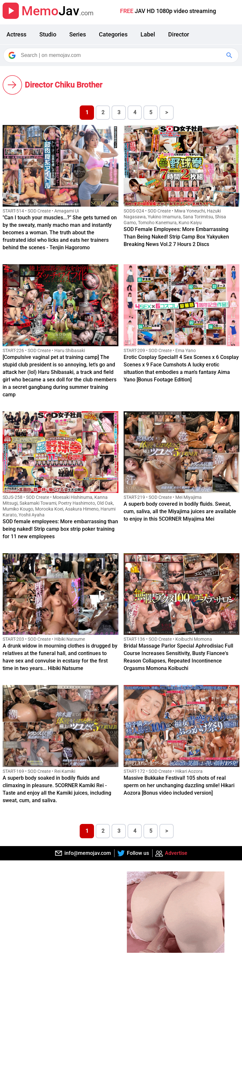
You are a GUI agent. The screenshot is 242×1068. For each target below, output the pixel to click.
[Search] (121, 55)
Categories (113, 34)
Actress (16, 34)
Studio (47, 34)
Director (178, 34)
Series (77, 34)
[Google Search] (230, 55)
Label (148, 34)
